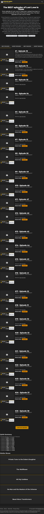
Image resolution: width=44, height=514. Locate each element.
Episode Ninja (41, 508)
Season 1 (17, 52)
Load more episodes (22, 427)
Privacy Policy (16, 508)
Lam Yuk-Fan (23, 60)
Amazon (25, 62)
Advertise (10, 508)
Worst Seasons (38, 46)
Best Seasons (27, 46)
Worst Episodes (16, 46)
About (5, 508)
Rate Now (11, 60)
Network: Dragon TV (23, 35)
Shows (1, 508)
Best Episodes (5, 46)
